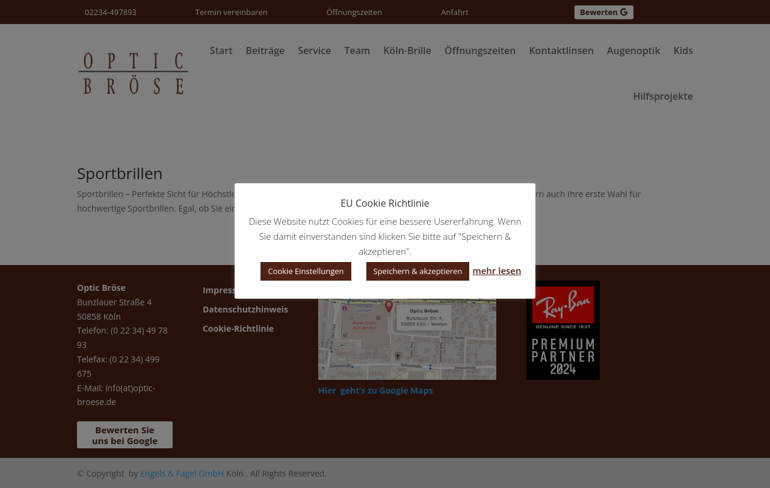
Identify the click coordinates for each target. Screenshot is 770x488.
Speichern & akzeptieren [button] (418, 271)
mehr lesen (496, 270)
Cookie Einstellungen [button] (305, 271)
